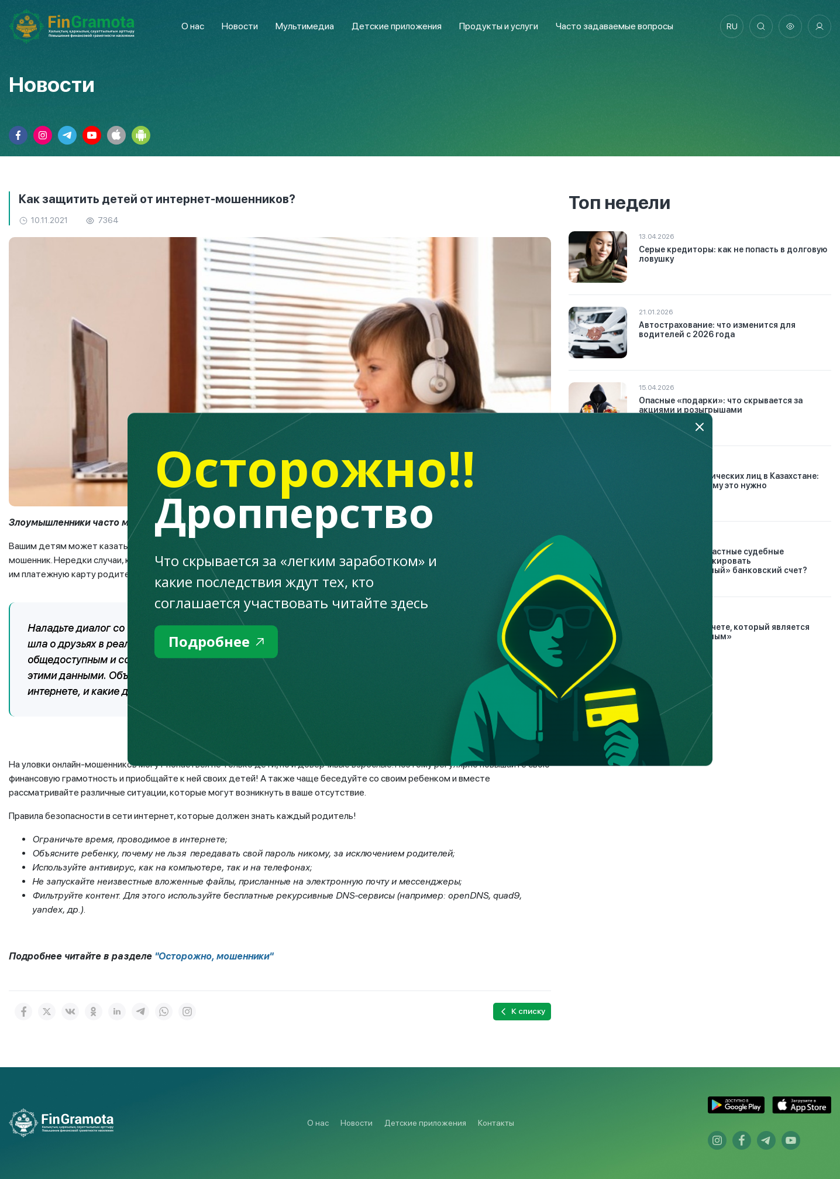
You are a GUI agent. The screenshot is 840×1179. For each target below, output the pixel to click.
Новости (240, 26)
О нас (192, 26)
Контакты (496, 1122)
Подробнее (216, 641)
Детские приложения (425, 1122)
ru (732, 26)
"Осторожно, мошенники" (213, 956)
